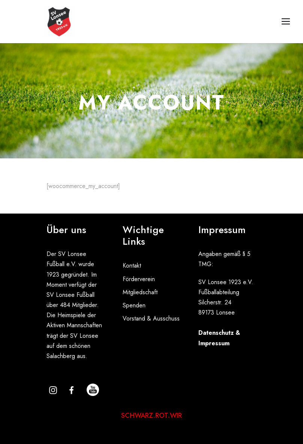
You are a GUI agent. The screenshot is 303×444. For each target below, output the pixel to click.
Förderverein (139, 279)
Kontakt (132, 265)
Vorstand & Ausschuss (151, 318)
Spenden (134, 305)
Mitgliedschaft (140, 292)
